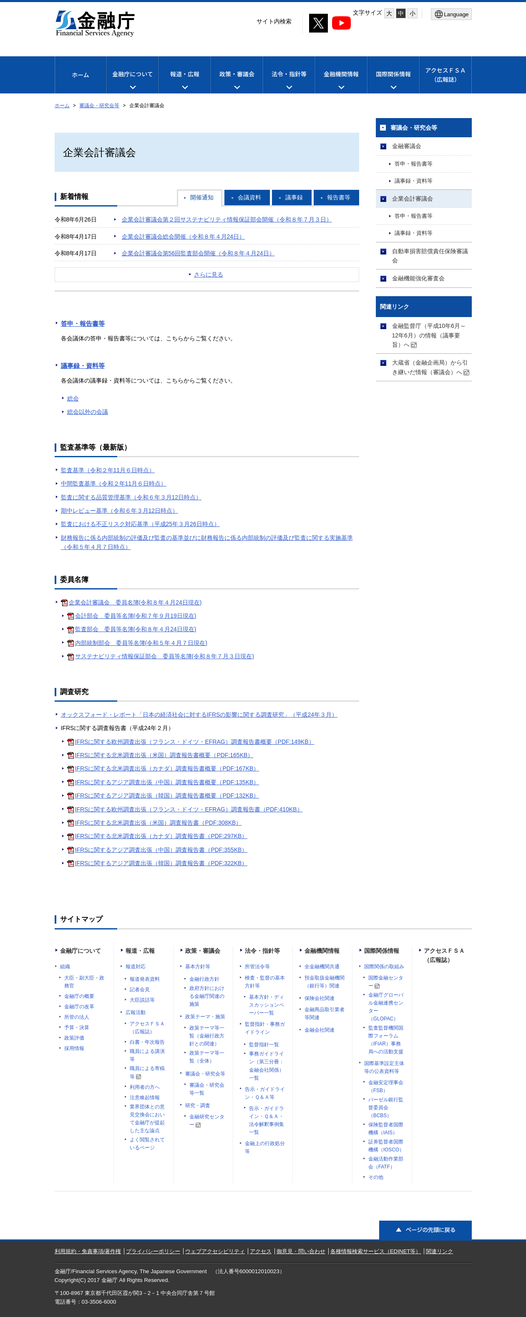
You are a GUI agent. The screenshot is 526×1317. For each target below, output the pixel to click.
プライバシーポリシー (153, 1251)
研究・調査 (197, 1105)
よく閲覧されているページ (147, 1144)
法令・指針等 (262, 950)
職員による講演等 (147, 1055)
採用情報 (74, 1048)
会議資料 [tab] (249, 197)
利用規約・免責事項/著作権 (88, 1251)
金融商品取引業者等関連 (325, 1013)
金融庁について (80, 950)
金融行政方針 (204, 979)
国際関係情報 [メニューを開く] (393, 81)
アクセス (261, 1251)
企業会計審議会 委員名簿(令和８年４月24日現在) (135, 602)
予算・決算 (76, 1027)
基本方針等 (197, 966)
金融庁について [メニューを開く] (132, 81)
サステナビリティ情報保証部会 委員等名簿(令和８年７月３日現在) (164, 656)
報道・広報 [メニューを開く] (184, 81)
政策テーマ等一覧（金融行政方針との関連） (206, 1036)
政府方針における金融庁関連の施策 (206, 996)
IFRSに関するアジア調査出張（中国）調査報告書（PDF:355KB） (161, 849)
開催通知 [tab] (202, 197)
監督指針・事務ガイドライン (265, 1028)
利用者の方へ (145, 1087)
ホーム (80, 75)
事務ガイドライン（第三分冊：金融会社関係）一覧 (266, 1065)
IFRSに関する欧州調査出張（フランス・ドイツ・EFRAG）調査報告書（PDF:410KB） (189, 809)
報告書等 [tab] (338, 197)
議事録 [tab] (294, 197)
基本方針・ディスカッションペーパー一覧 (266, 1005)
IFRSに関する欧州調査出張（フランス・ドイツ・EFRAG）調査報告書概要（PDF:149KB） (195, 741)
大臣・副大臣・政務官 (84, 982)
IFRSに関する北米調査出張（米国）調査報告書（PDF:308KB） (158, 822)
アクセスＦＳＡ (445, 74)
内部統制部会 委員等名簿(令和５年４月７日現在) (141, 643)
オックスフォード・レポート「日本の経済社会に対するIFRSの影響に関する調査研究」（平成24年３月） (199, 714)
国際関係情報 (381, 950)
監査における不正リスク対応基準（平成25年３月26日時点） (140, 524)
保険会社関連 (320, 998)
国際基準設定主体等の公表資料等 (384, 1067)
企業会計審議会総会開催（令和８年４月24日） (183, 236)
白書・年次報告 (147, 1042)
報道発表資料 (145, 979)
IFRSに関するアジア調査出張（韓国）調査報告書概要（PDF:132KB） (167, 795)
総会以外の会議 (87, 411)
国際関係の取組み (384, 966)
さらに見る (208, 274)
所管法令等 (257, 966)
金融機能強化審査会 (418, 278)
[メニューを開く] (451, 14)
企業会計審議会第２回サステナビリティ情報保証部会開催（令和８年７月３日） (227, 219)
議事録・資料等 (83, 365)
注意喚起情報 (145, 1097)
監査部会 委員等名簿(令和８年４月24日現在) (135, 629)
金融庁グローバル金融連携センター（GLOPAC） (385, 1007)
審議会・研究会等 (99, 105)
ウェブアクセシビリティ (215, 1251)
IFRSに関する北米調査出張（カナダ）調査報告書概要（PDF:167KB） (167, 768)
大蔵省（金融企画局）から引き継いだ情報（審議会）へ (430, 367)
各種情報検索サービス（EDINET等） (375, 1251)
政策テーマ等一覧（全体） (206, 1057)
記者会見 (140, 989)
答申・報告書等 (83, 323)
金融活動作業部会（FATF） (385, 1163)
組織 (65, 966)
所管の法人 (76, 1017)
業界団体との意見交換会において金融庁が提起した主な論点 (147, 1118)
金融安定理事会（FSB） (385, 1086)
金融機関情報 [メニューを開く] (341, 81)
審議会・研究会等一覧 (206, 1089)
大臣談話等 (142, 1000)
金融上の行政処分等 (265, 1147)
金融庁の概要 (79, 996)
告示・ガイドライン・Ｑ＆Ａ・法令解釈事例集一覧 (266, 1120)
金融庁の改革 (79, 1007)
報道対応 (136, 966)
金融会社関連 (320, 1030)
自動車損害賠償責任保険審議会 (430, 256)
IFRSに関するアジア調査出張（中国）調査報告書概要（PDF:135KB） (167, 782)
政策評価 (74, 1038)
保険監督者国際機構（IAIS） (385, 1129)
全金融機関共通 (322, 966)
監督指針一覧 (264, 1045)
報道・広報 (140, 950)
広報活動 (136, 1012)
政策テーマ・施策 (205, 1017)
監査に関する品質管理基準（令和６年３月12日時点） (131, 497)
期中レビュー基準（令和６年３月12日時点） (120, 510)
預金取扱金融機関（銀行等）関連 (325, 982)
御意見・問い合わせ (301, 1251)
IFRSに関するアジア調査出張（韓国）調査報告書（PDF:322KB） (161, 863)
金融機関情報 (322, 950)
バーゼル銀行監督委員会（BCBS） (385, 1107)
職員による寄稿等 (147, 1072)
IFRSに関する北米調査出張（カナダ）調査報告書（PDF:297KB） (161, 836)
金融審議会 (406, 146)
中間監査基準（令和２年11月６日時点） (114, 483)
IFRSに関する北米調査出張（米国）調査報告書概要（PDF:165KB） (164, 755)
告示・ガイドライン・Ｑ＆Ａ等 (265, 1093)
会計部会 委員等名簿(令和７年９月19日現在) (135, 615)
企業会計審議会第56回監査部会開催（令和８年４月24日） (198, 253)
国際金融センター (385, 982)
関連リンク (439, 1251)
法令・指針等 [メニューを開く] (289, 81)
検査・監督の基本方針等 (265, 982)
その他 (375, 1177)
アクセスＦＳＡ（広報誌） (147, 1028)
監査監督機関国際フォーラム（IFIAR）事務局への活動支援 (385, 1040)
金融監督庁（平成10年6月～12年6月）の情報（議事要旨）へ (429, 335)
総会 (73, 398)
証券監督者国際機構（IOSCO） (386, 1146)
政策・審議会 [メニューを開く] (236, 81)
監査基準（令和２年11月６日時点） (108, 470)
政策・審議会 (202, 950)
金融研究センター (206, 1121)
